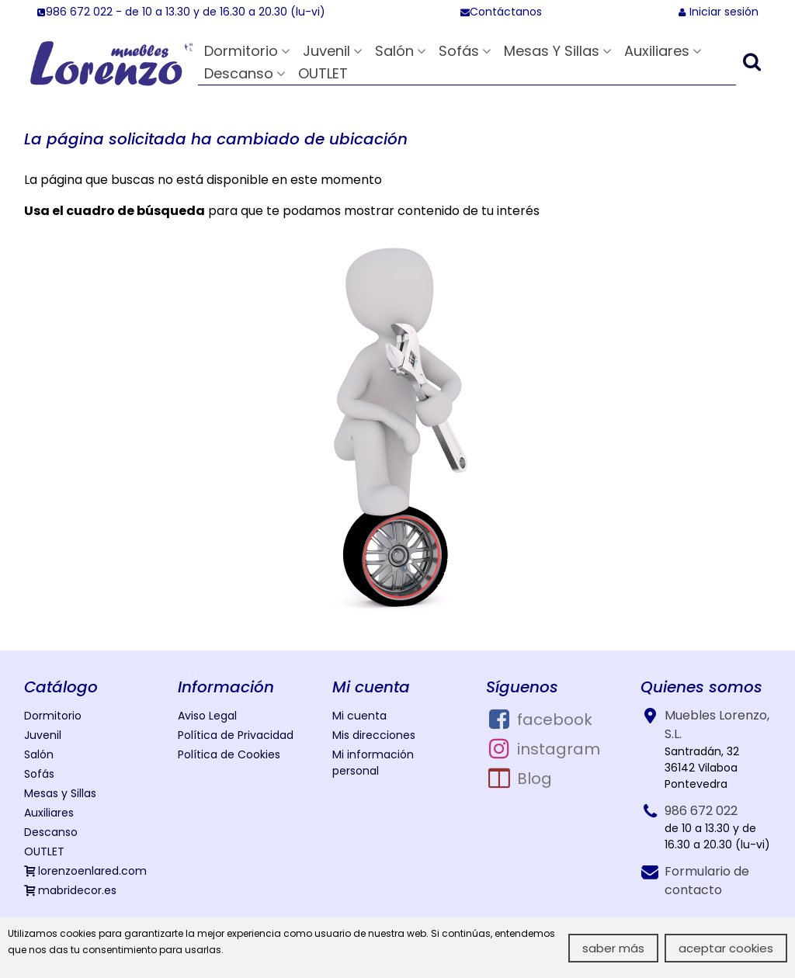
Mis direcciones (373, 735)
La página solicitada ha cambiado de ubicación (216, 139)
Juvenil (326, 51)
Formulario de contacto (707, 880)
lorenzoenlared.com (85, 871)
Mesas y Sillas (551, 51)
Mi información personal (373, 763)
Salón (394, 51)
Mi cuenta (359, 715)
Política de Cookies (229, 754)
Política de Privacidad (235, 735)
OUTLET (323, 73)
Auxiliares (656, 51)
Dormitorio (241, 51)
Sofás (459, 51)
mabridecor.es (70, 891)
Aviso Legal (207, 715)
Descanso (238, 73)
